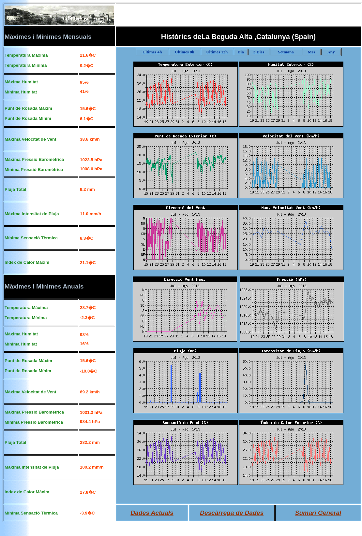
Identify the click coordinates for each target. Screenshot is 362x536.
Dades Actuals (151, 512)
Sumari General (318, 512)
